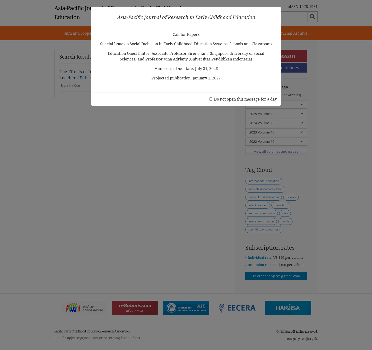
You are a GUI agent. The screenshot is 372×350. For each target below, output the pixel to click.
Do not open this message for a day (245, 99)
